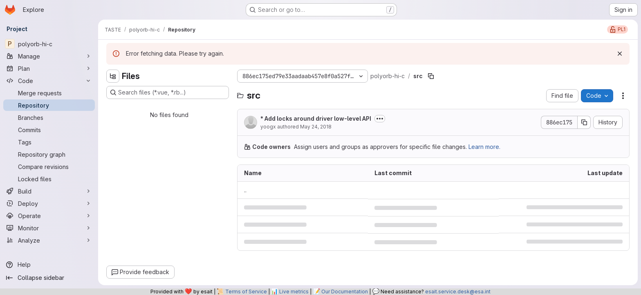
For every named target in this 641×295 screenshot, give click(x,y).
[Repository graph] (49, 154)
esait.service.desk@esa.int (458, 291)
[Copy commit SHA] (584, 122)
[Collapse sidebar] (49, 278)
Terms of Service (246, 291)
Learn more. (484, 146)
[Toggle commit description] (379, 118)
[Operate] (49, 215)
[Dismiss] (620, 54)
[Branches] (49, 117)
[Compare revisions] (49, 166)
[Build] (49, 191)
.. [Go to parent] (245, 190)
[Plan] (49, 68)
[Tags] (49, 142)
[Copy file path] (430, 76)
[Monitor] (49, 228)
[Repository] (49, 105)
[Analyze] (49, 240)
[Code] (49, 80)
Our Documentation (344, 291)
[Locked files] (49, 179)
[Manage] (49, 56)
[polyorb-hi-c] (49, 44)
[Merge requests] (49, 93)
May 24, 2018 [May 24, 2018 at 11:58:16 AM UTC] (316, 127)
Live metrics (294, 291)
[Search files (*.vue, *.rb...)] (167, 92)
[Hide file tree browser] (112, 76)
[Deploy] (49, 203)
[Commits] (49, 129)
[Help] (49, 264)
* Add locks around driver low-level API (315, 118)
